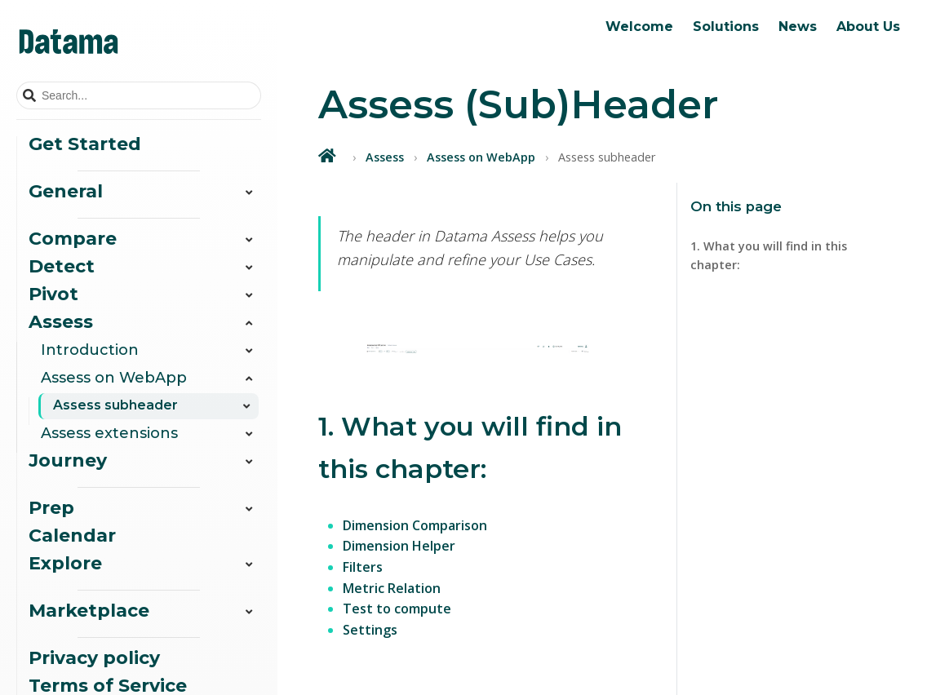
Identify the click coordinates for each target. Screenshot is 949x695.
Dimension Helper (399, 546)
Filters (363, 567)
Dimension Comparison (415, 525)
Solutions (726, 26)
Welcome (639, 26)
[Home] (328, 155)
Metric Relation (392, 588)
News (797, 26)
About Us (868, 26)
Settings (370, 630)
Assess (385, 157)
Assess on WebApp (481, 157)
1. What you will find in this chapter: (768, 255)
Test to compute (397, 609)
